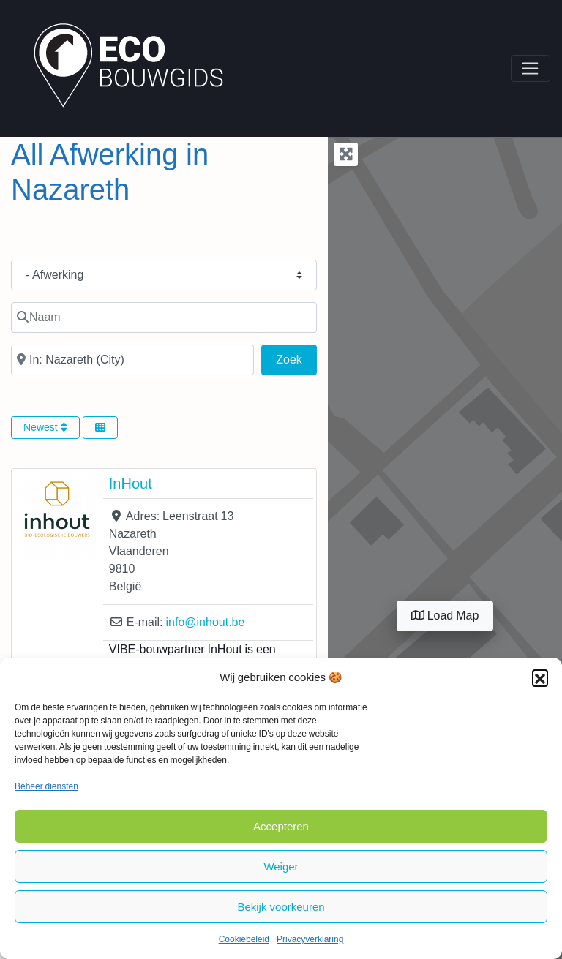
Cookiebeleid (244, 939)
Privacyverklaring (310, 939)
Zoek (296, 358)
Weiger (280, 866)
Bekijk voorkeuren (280, 906)
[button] (540, 677)
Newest (45, 427)
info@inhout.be (204, 622)
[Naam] (164, 317)
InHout (130, 483)
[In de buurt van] (132, 360)
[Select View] (100, 427)
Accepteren (281, 826)
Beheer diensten (46, 786)
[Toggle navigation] (530, 69)
